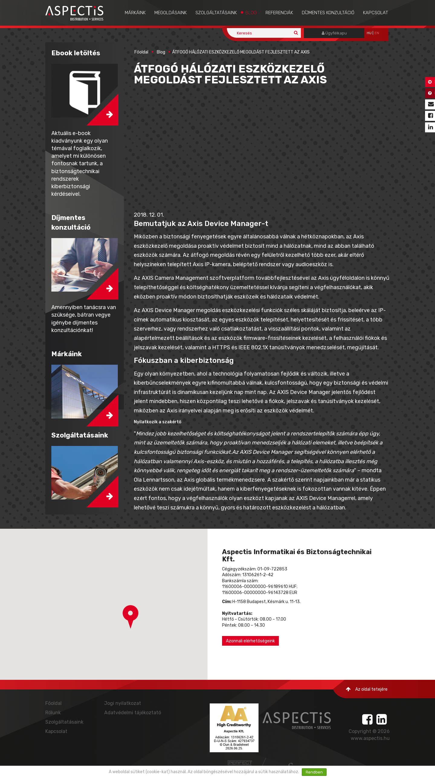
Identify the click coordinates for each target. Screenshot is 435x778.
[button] (130, 617)
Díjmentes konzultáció (328, 12)
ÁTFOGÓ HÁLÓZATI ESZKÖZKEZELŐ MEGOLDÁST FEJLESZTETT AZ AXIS (241, 52)
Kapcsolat (375, 12)
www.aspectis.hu (370, 738)
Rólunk (53, 712)
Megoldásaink (170, 12)
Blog (251, 12)
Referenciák (279, 12)
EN (377, 33)
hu (369, 33)
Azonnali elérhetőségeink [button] (250, 641)
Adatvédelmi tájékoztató (132, 712)
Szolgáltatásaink (216, 12)
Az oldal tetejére (367, 689)
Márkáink (135, 12)
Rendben (314, 772)
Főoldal (141, 52)
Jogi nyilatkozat (122, 703)
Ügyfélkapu (334, 33)
